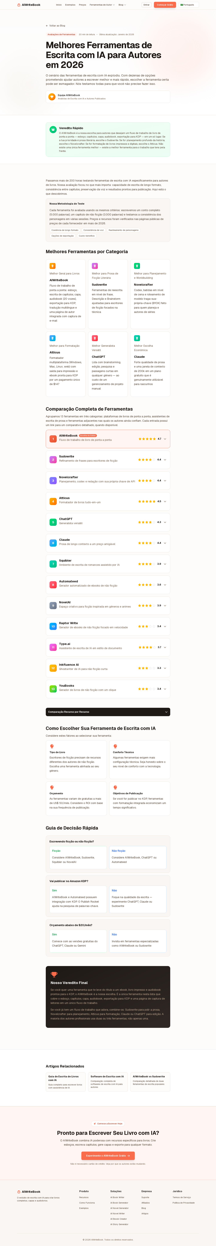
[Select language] (188, 5)
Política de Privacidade (184, 1202)
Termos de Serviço (182, 1197)
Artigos (145, 1213)
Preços (82, 4)
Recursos (84, 1197)
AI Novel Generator (119, 1208)
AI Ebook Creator (118, 1219)
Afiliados (146, 1202)
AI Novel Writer (117, 1213)
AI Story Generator (119, 1224)
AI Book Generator (119, 1202)
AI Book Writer (117, 1197)
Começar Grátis (165, 4)
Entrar (147, 4)
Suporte (145, 1197)
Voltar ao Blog (55, 25)
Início (59, 4)
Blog (122, 4)
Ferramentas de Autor (102, 4)
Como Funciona (87, 1202)
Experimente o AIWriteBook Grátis (108, 1155)
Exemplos (70, 4)
